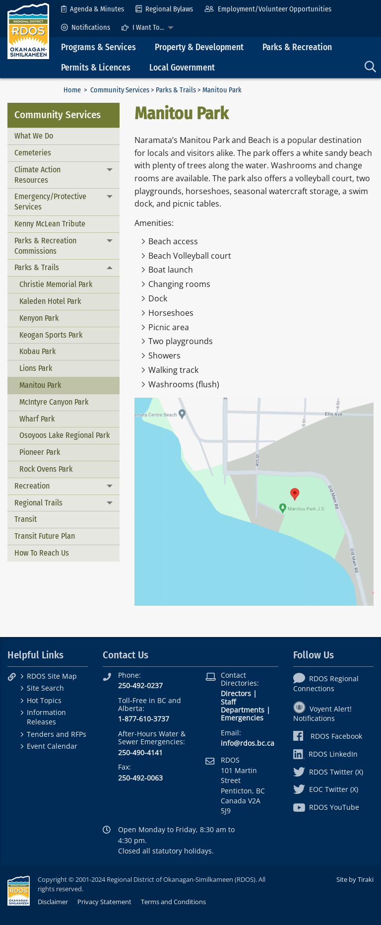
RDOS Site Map (52, 676)
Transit (25, 519)
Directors (236, 693)
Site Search (45, 688)
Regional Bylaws (164, 9)
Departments (242, 709)
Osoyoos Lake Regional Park (64, 435)
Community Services (119, 90)
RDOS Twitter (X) (328, 772)
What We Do (33, 136)
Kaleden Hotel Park (50, 301)
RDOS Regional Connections (326, 683)
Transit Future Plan (44, 536)
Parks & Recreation (297, 47)
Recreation (32, 486)
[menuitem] (92, 9)
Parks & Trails (176, 90)
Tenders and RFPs (56, 734)
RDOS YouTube (326, 807)
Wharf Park (37, 419)
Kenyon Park (39, 318)
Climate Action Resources (37, 175)
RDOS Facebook (327, 736)
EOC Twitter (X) (325, 789)
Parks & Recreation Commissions (45, 246)
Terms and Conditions (173, 901)
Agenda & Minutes (92, 9)
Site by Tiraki (355, 879)
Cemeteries (32, 152)
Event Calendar (52, 746)
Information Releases (46, 717)
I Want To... (143, 27)
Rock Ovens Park (45, 469)
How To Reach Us (41, 553)
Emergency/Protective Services (50, 202)
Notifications (85, 27)
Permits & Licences (95, 68)
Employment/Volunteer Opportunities (267, 9)
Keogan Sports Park (50, 335)
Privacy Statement (104, 901)
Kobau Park (37, 351)
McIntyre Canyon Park (53, 402)
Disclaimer (53, 901)
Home (72, 90)
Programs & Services (98, 47)
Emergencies (242, 717)
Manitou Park (40, 385)
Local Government (182, 68)
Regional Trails (38, 502)
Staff (228, 702)
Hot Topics (44, 700)
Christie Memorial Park (55, 284)
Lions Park (35, 368)
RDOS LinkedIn (325, 754)
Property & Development (199, 47)
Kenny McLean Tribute (49, 223)
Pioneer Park (39, 452)
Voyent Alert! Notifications (322, 713)
